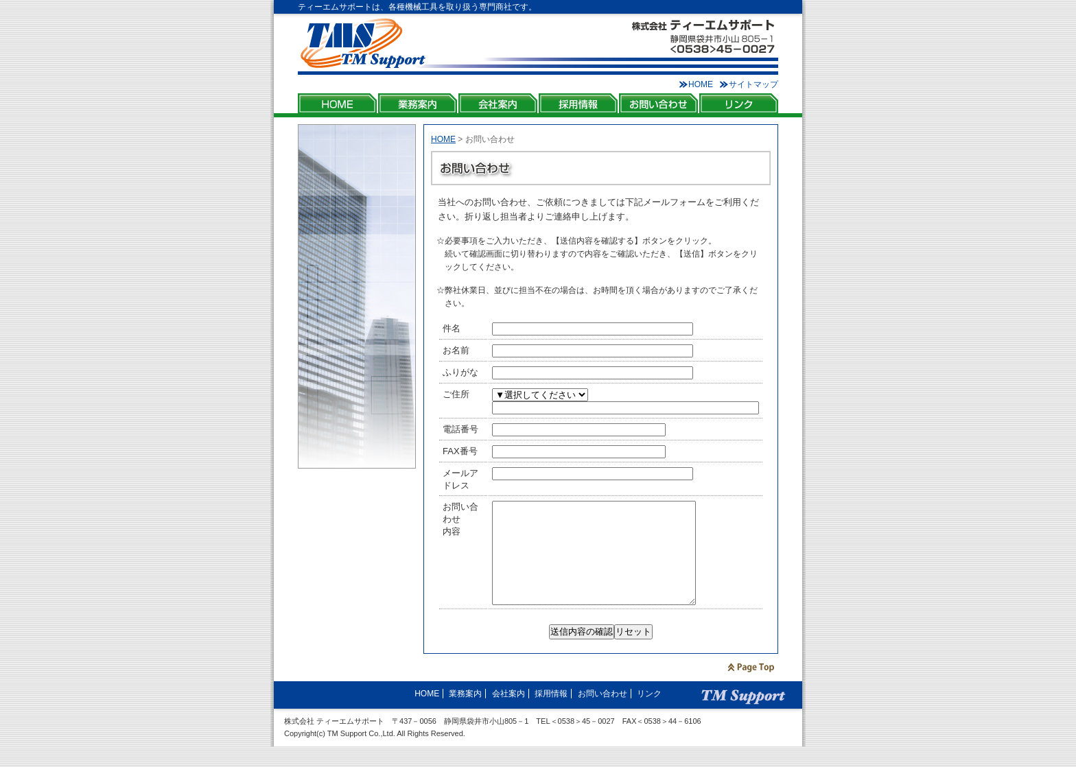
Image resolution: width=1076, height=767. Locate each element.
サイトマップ (753, 84)
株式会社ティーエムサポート (363, 43)
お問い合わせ (658, 103)
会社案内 (497, 103)
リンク (738, 103)
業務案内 (417, 103)
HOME (700, 84)
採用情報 (578, 103)
